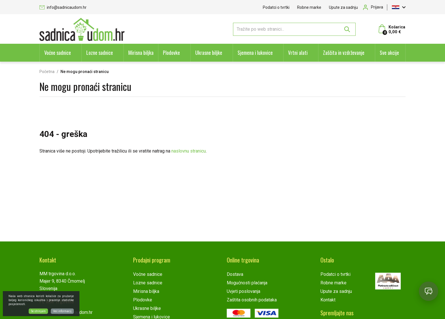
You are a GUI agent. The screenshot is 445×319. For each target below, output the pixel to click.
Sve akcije (389, 52)
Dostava (235, 274)
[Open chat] (428, 291)
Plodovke (171, 52)
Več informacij (62, 311)
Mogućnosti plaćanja (247, 282)
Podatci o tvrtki (276, 7)
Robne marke (309, 7)
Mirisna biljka (141, 52)
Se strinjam (38, 311)
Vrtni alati (298, 52)
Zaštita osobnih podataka (252, 300)
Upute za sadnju (343, 7)
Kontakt (327, 300)
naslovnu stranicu (188, 151)
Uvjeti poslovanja (243, 291)
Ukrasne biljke (208, 52)
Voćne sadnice (57, 52)
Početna (46, 71)
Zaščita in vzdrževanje (343, 52)
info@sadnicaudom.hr (63, 7)
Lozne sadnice (99, 52)
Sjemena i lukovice (255, 52)
